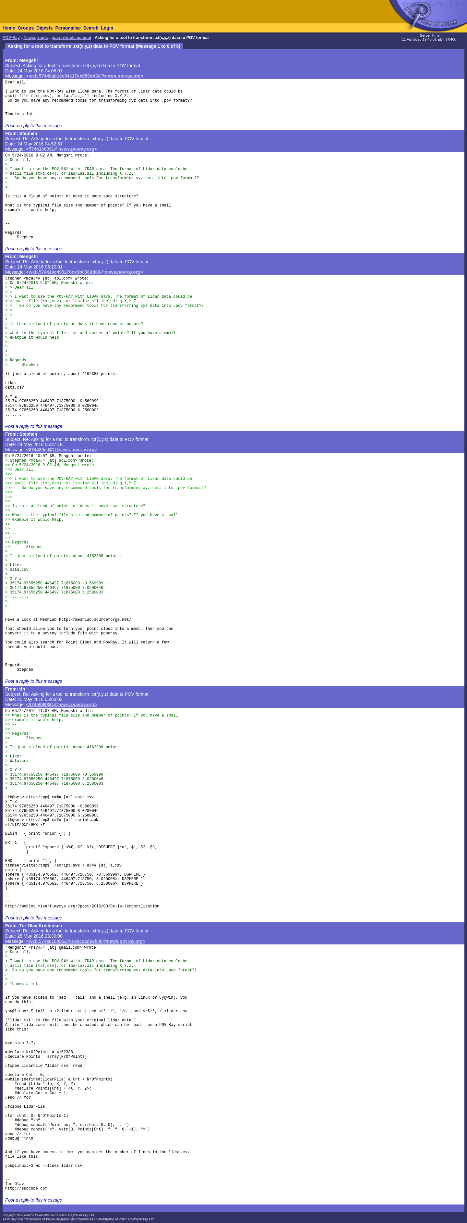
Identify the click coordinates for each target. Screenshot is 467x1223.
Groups (26, 28)
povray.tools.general (71, 37)
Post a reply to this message (33, 125)
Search (91, 28)
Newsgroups (35, 37)
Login (107, 28)
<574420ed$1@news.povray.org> (61, 449)
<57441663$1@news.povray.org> (61, 149)
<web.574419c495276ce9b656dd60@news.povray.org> (84, 272)
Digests (44, 28)
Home (9, 28)
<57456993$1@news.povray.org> (61, 704)
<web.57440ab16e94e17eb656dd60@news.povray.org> (84, 76)
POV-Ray (11, 37)
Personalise (68, 28)
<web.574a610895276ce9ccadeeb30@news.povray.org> (86, 941)
